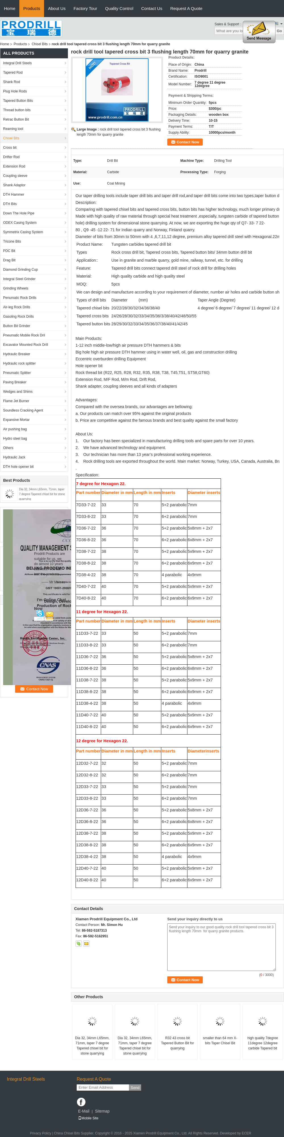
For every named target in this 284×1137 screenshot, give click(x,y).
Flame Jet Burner (16, 401)
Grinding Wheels (15, 288)
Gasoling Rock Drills (18, 317)
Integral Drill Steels (17, 63)
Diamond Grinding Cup (20, 270)
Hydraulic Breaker (16, 354)
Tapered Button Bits (18, 101)
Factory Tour (85, 8)
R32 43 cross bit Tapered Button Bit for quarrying (177, 1043)
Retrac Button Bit (16, 119)
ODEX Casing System (20, 223)
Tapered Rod (13, 73)
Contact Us (151, 8)
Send (135, 1088)
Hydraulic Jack (14, 457)
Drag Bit (9, 260)
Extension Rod (14, 166)
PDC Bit (9, 251)
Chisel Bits (40, 44)
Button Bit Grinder (16, 326)
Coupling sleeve (15, 176)
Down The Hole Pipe (18, 213)
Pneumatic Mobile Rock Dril (24, 335)
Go (279, 31)
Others (8, 448)
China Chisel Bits (67, 1133)
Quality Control (119, 8)
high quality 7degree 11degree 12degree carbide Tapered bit (262, 1043)
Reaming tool (13, 129)
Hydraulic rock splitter (19, 363)
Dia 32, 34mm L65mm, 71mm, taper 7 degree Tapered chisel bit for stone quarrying (42, 494)
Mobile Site (88, 1118)
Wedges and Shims (18, 392)
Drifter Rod (11, 157)
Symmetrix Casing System (23, 232)
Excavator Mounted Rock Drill (25, 345)
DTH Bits (10, 204)
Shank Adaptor (14, 185)
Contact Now (188, 142)
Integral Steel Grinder (19, 279)
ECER (246, 1133)
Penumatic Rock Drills (19, 298)
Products (31, 8)
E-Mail (83, 1111)
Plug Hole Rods (15, 91)
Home (9, 8)
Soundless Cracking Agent (23, 410)
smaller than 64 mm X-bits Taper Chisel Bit (220, 1040)
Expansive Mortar (16, 420)
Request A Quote (186, 8)
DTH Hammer (13, 195)
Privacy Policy (40, 1133)
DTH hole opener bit (18, 467)
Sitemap (102, 1111)
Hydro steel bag (15, 439)
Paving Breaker (14, 382)
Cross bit (9, 148)
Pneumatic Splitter (17, 373)
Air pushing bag (15, 429)
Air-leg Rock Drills (16, 307)
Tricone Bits (12, 241)
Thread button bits (17, 110)
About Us (57, 8)
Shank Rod (11, 82)
